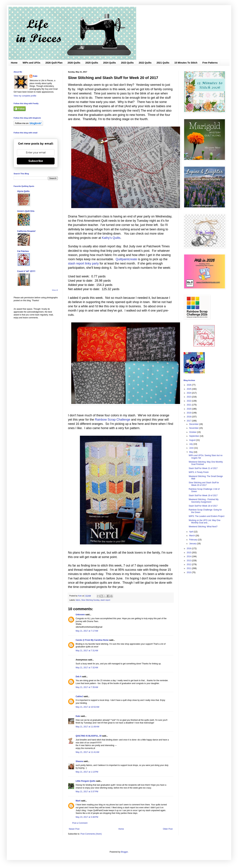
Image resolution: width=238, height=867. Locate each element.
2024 (189, 393)
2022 (189, 401)
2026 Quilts (74, 62)
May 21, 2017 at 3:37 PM (87, 791)
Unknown (80, 614)
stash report (105, 600)
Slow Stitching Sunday (90, 600)
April (191, 531)
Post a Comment (79, 823)
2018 (189, 416)
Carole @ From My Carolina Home (92, 640)
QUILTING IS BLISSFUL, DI (88, 736)
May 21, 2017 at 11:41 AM (87, 752)
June (191, 448)
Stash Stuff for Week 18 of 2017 (203, 506)
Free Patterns (210, 62)
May (191, 452)
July (191, 444)
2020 (189, 409)
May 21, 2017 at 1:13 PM (87, 772)
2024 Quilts (109, 62)
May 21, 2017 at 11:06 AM (87, 727)
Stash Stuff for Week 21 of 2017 (203, 468)
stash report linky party (83, 263)
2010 (189, 572)
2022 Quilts (145, 62)
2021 (189, 405)
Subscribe (35, 161)
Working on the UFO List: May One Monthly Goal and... (204, 521)
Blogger (124, 852)
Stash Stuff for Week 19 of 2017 (203, 495)
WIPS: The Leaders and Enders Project (206, 516)
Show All (55, 290)
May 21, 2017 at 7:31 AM (87, 650)
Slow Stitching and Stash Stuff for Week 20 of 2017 (204, 483)
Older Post (168, 829)
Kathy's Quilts (111, 238)
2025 (189, 389)
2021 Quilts (163, 62)
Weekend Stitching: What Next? (203, 526)
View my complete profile (25, 96)
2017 (189, 421)
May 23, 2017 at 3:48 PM (87, 817)
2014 (189, 556)
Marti (78, 801)
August (192, 440)
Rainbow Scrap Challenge (112, 419)
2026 (189, 385)
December (194, 424)
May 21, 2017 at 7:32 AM (87, 667)
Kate (78, 716)
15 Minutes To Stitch (185, 62)
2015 (189, 552)
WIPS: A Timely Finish (199, 472)
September (194, 436)
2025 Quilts (91, 62)
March (192, 535)
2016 (189, 548)
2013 (189, 560)
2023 (189, 397)
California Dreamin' (26, 231)
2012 (189, 564)
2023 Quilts (127, 62)
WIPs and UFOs (31, 62)
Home (14, 62)
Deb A (78, 676)
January (193, 543)
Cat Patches (23, 251)
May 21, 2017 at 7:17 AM (87, 631)
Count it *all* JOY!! (26, 271)
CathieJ (79, 696)
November (194, 428)
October (193, 432)
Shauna (79, 761)
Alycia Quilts (23, 191)
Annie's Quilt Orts (26, 211)
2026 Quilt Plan (53, 62)
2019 (189, 413)
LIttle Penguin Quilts (86, 781)
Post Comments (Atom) (91, 834)
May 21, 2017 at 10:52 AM (87, 707)
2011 (189, 568)
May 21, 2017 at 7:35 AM (87, 687)
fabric (78, 600)
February (193, 539)
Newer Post (74, 829)
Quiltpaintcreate (126, 259)
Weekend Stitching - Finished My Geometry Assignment (203, 500)
